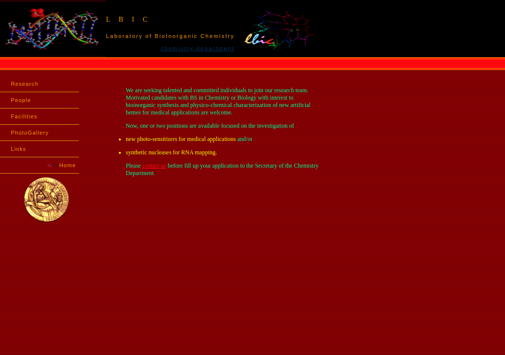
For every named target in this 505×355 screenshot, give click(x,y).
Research (24, 84)
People (21, 100)
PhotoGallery (30, 133)
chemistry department (198, 48)
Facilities (24, 116)
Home (61, 165)
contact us (154, 165)
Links (18, 149)
